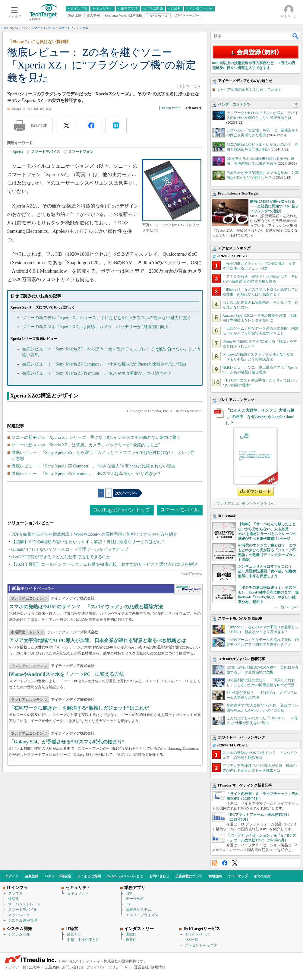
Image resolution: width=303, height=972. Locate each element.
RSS (214, 863)
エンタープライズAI (142, 915)
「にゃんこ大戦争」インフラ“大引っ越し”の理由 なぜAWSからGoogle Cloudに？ (260, 416)
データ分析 (135, 899)
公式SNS (36, 967)
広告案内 (52, 967)
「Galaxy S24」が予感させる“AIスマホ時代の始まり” (67, 741)
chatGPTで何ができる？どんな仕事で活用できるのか (61, 557)
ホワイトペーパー (199, 934)
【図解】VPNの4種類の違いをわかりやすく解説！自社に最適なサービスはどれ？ (88, 542)
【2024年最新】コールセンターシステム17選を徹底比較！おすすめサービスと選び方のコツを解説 (104, 564)
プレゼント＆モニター (203, 945)
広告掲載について (188, 876)
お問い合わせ (159, 876)
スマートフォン (80, 152)
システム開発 (19, 934)
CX (128, 904)
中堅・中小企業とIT (83, 940)
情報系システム (138, 909)
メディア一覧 (15, 967)
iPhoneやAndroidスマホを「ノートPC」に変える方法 (66, 674)
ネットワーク (19, 915)
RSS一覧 (191, 940)
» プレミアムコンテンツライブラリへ (244, 504)
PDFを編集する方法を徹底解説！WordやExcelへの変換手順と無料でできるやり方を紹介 (94, 534)
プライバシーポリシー (105, 967)
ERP (129, 893)
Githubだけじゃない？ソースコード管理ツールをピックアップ (70, 549)
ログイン (12, 876)
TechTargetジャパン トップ (121, 509)
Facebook (224, 863)
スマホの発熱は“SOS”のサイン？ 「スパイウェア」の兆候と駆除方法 (86, 606)
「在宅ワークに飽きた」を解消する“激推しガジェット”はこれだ (79, 708)
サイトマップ (238, 876)
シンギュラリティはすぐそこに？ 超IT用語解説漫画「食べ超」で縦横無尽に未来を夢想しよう (267, 571)
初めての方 (262, 876)
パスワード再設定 (58, 876)
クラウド (15, 893)
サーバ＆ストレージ (24, 904)
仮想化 (13, 899)
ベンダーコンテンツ (234, 104)
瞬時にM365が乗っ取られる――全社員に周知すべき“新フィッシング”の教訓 (274, 206)
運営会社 (141, 967)
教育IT (131, 940)
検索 (295, 36)
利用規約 (215, 876)
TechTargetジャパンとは (125, 876)
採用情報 (158, 967)
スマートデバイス (45, 152)
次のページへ (126, 493)
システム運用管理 (22, 920)
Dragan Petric (170, 108)
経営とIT (74, 934)
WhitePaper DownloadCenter (188, 589)
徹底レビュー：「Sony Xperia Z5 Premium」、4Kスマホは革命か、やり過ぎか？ (97, 373)
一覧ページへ (288, 607)
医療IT (131, 934)
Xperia (18, 152)
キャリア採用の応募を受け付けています (249, 89)
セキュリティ (78, 893)
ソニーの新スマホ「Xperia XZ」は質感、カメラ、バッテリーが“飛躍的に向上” (96, 327)
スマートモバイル (179, 509)
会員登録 (31, 876)
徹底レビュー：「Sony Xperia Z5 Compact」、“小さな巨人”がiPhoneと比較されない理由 (104, 364)
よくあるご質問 (89, 876)
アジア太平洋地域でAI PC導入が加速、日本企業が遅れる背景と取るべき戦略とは (97, 640)
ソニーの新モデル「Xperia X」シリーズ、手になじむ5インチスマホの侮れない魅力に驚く (107, 317)
